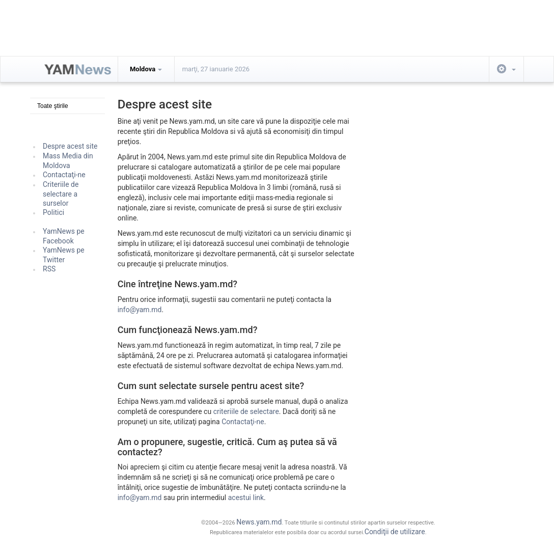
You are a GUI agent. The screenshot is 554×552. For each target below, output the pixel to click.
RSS (49, 269)
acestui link (246, 497)
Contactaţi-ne (64, 175)
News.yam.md (259, 522)
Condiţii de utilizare (395, 532)
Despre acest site (70, 146)
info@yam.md (140, 310)
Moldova (146, 69)
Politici (53, 212)
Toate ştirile (52, 105)
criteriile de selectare (246, 411)
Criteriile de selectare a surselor (60, 193)
